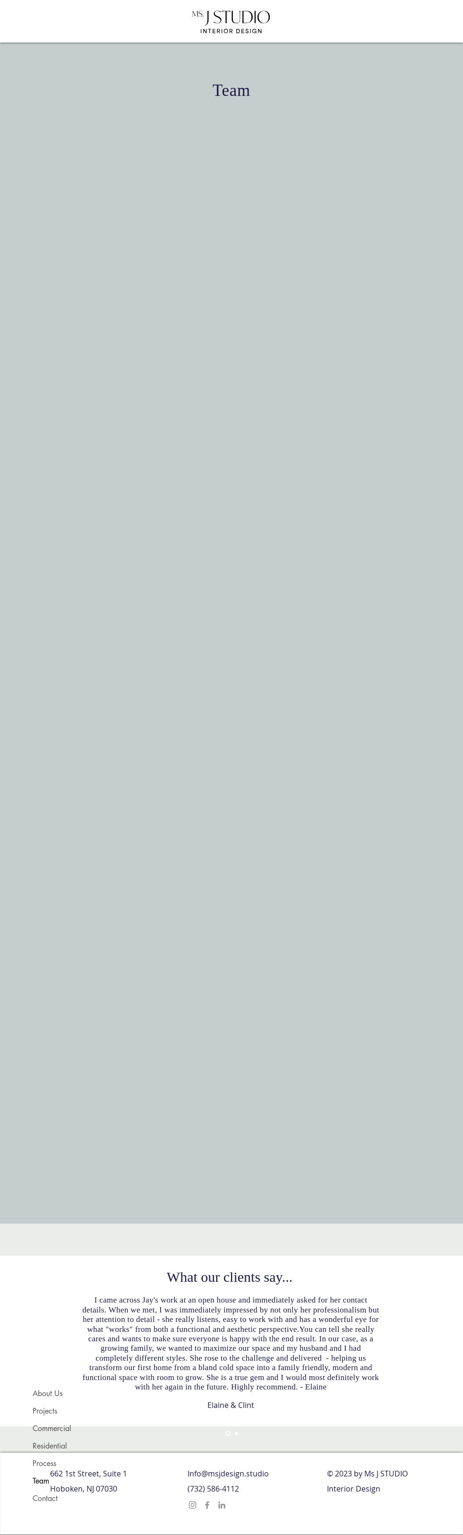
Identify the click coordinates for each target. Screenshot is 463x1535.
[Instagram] (192, 1505)
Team (41, 1481)
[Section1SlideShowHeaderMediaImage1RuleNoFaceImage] (228, 1433)
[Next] (409, 1338)
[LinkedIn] (222, 1505)
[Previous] (54, 1338)
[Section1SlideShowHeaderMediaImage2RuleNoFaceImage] (236, 1433)
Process (44, 1463)
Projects (45, 1411)
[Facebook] (207, 1505)
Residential (50, 1446)
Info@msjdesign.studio (228, 1473)
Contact (45, 1498)
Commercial (52, 1428)
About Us (47, 1393)
